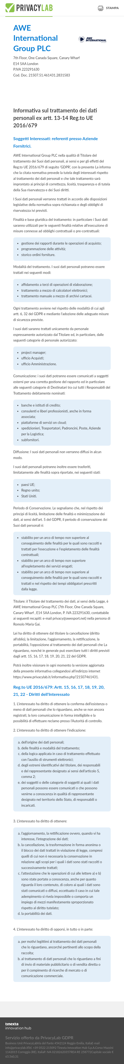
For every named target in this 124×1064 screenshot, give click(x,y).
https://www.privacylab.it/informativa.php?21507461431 (55, 677)
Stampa (108, 8)
